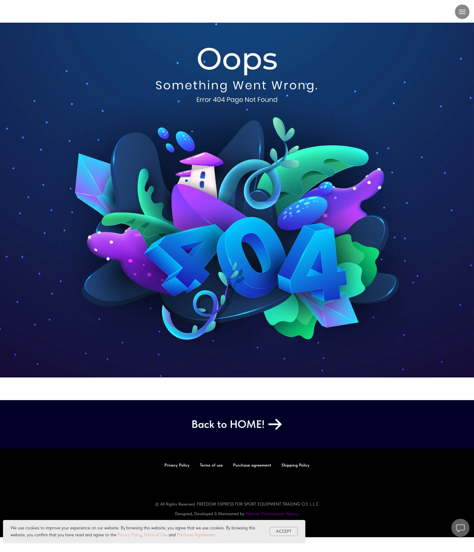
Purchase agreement (252, 465)
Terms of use (211, 465)
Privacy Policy (129, 535)
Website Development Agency (272, 513)
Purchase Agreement (196, 535)
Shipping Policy (295, 465)
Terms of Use (155, 535)
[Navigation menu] (462, 12)
